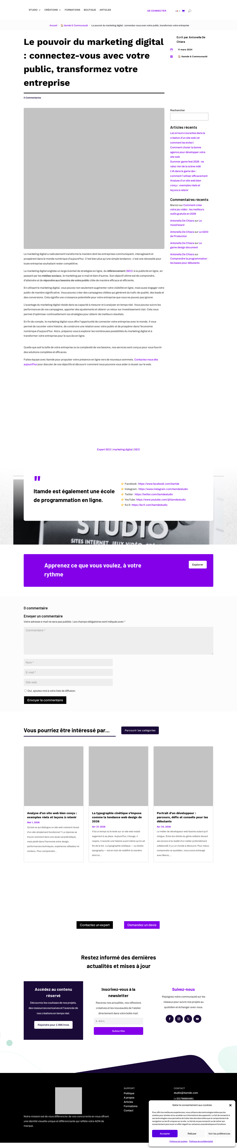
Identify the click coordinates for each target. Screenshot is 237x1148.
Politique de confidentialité (201, 1141)
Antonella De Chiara (182, 220)
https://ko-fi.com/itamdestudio (149, 510)
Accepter (165, 1133)
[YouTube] (197, 1024)
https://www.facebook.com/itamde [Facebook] (158, 489)
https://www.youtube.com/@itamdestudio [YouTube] (161, 505)
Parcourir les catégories (140, 738)
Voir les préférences (219, 1133)
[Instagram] (179, 1024)
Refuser (192, 1133)
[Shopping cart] (183, 11)
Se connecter (156, 11)
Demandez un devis (141, 930)
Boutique (90, 10)
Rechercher (177, 110)
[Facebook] (170, 1024)
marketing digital (122, 449)
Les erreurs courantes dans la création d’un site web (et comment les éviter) (187, 138)
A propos (129, 1102)
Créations (51, 10)
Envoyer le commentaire (45, 705)
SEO (129, 271)
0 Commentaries (32, 98)
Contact (128, 1115)
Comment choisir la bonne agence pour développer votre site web (187, 152)
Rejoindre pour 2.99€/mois (53, 1030)
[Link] (176, 11)
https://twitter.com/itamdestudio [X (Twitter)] (154, 499)
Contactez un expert (95, 930)
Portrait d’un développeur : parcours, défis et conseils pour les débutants (182, 822)
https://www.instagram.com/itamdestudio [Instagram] (163, 494)
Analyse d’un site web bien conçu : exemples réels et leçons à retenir (185, 185)
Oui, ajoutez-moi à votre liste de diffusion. (50, 696)
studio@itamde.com (186, 1098)
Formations (72, 10)
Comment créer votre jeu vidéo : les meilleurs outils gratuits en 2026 (187, 209)
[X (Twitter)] (188, 1024)
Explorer (197, 569)
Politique (129, 1098)
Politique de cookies (178, 1141)
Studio (33, 10)
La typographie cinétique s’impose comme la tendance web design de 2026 (117, 822)
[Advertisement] (118, 894)
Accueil (53, 25)
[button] (230, 1105)
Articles (105, 10)
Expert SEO (104, 449)
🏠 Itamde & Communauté (74, 25)
